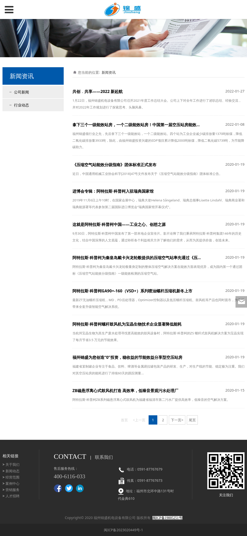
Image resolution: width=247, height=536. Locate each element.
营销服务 (12, 489)
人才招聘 (12, 496)
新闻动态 (12, 471)
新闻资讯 (109, 72)
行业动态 (21, 104)
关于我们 (12, 464)
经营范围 (12, 477)
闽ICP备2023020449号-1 (123, 530)
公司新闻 (21, 91)
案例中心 (12, 483)
